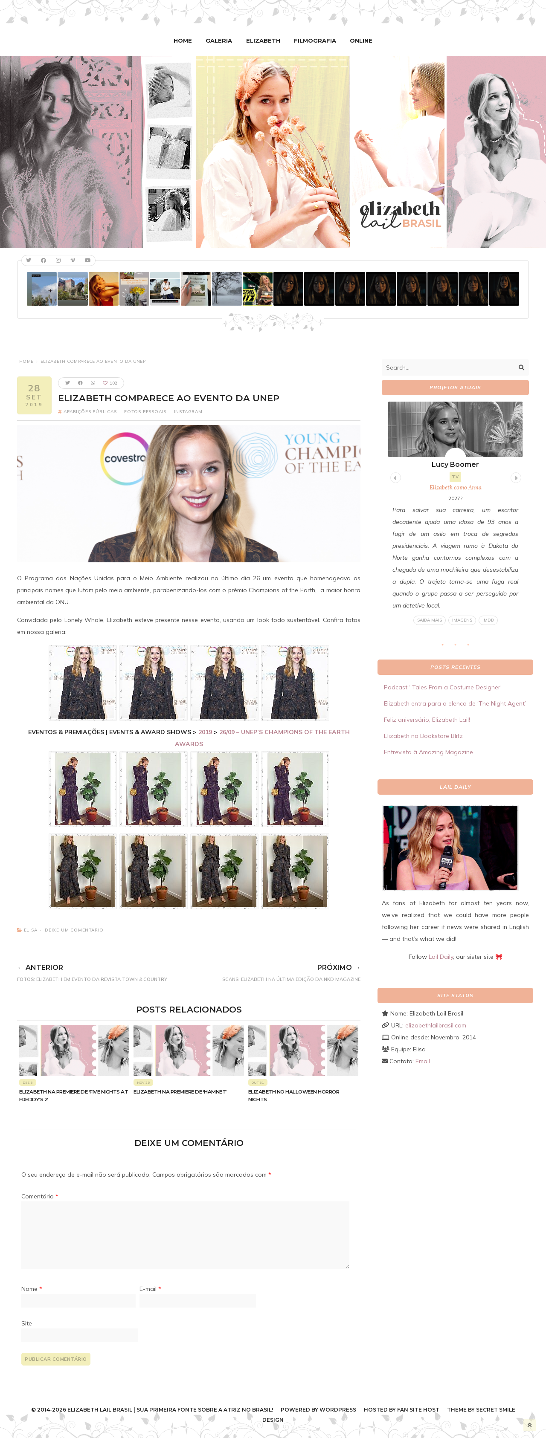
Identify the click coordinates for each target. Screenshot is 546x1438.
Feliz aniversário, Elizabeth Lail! (427, 719)
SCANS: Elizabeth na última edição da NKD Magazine (278, 971)
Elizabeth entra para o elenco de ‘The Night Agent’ (455, 703)
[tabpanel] (455, 513)
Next (515, 476)
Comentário (39, 1196)
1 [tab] (447, 647)
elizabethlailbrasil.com (435, 1025)
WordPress (337, 1409)
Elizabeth (263, 40)
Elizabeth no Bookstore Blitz (423, 736)
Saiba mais (429, 620)
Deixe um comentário (74, 930)
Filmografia (314, 40)
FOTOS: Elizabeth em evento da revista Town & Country (106, 971)
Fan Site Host (418, 1409)
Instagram (188, 411)
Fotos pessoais (145, 411)
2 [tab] (460, 647)
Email (422, 1061)
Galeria (220, 40)
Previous (394, 476)
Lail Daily (441, 957)
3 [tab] (472, 647)
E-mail (150, 1288)
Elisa (31, 930)
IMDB (488, 620)
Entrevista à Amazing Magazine (428, 752)
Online (359, 40)
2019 (205, 732)
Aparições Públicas (90, 411)
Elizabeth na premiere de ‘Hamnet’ (180, 1092)
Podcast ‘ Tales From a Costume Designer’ (443, 687)
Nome (31, 1288)
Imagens (462, 620)
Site (26, 1323)
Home (185, 40)
